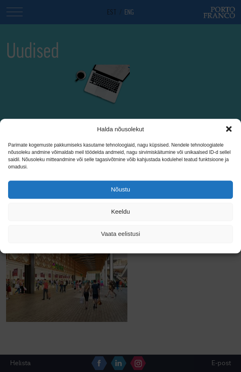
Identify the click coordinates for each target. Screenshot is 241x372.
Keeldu (120, 211)
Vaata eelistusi (120, 234)
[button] (229, 129)
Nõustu (120, 189)
